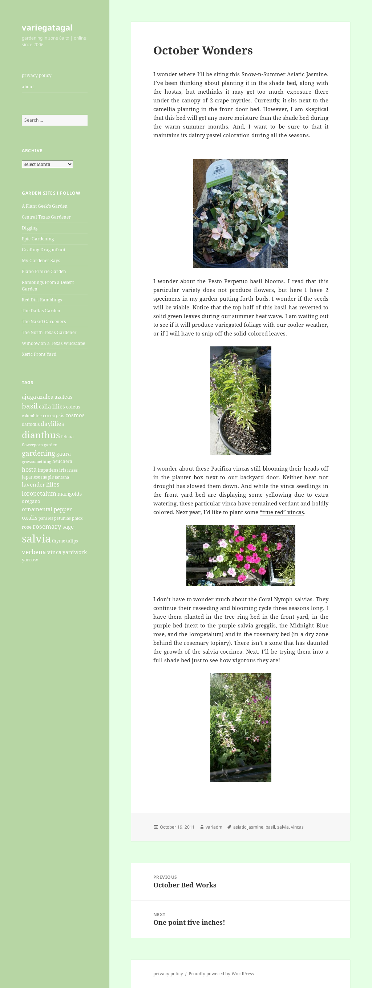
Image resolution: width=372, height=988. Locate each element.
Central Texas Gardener (46, 217)
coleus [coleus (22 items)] (73, 406)
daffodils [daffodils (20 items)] (31, 424)
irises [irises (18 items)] (72, 470)
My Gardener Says (41, 260)
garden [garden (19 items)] (50, 444)
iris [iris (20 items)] (62, 470)
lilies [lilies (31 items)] (52, 484)
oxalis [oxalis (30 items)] (29, 517)
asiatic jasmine (248, 827)
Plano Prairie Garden (44, 271)
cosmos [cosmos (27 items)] (75, 415)
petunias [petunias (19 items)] (62, 518)
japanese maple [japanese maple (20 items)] (38, 477)
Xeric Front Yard (39, 354)
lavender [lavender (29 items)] (33, 484)
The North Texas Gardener (49, 332)
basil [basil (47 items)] (30, 406)
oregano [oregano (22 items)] (31, 501)
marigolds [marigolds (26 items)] (69, 493)
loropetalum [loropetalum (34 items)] (39, 493)
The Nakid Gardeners (44, 321)
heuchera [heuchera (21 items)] (62, 461)
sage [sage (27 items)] (68, 526)
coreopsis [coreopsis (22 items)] (53, 415)
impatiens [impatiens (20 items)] (48, 470)
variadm (214, 827)
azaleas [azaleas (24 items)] (63, 397)
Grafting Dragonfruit (43, 250)
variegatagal (47, 27)
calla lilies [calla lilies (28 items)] (52, 406)
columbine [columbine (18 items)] (32, 415)
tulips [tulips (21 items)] (72, 541)
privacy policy (37, 75)
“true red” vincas (282, 512)
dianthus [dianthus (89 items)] (41, 434)
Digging (29, 228)
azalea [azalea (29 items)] (45, 396)
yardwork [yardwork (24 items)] (74, 552)
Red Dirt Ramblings (42, 300)
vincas (297, 827)
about (28, 87)
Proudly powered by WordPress (221, 974)
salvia (283, 827)
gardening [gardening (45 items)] (38, 453)
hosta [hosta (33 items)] (29, 469)
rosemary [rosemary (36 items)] (47, 526)
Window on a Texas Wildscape (53, 343)
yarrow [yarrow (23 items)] (30, 559)
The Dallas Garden (41, 311)
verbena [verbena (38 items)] (34, 551)
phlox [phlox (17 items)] (77, 518)
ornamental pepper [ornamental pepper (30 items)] (47, 509)
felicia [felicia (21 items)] (67, 437)
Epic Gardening (38, 239)
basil (270, 827)
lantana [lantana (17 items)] (62, 477)
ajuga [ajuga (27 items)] (29, 396)
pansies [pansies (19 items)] (46, 518)
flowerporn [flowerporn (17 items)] (32, 444)
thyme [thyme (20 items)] (58, 541)
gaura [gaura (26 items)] (63, 453)
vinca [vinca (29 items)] (54, 552)
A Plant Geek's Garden (45, 206)
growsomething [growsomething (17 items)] (36, 461)
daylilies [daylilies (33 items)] (52, 424)
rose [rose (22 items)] (27, 527)
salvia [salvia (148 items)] (36, 538)
